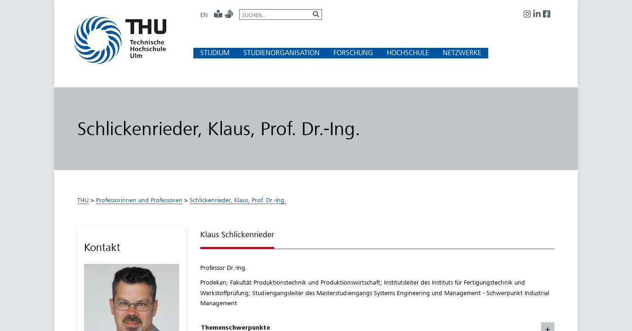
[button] (215, 52)
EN (204, 14)
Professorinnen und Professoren (139, 200)
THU (83, 200)
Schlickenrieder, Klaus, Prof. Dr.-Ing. (238, 200)
